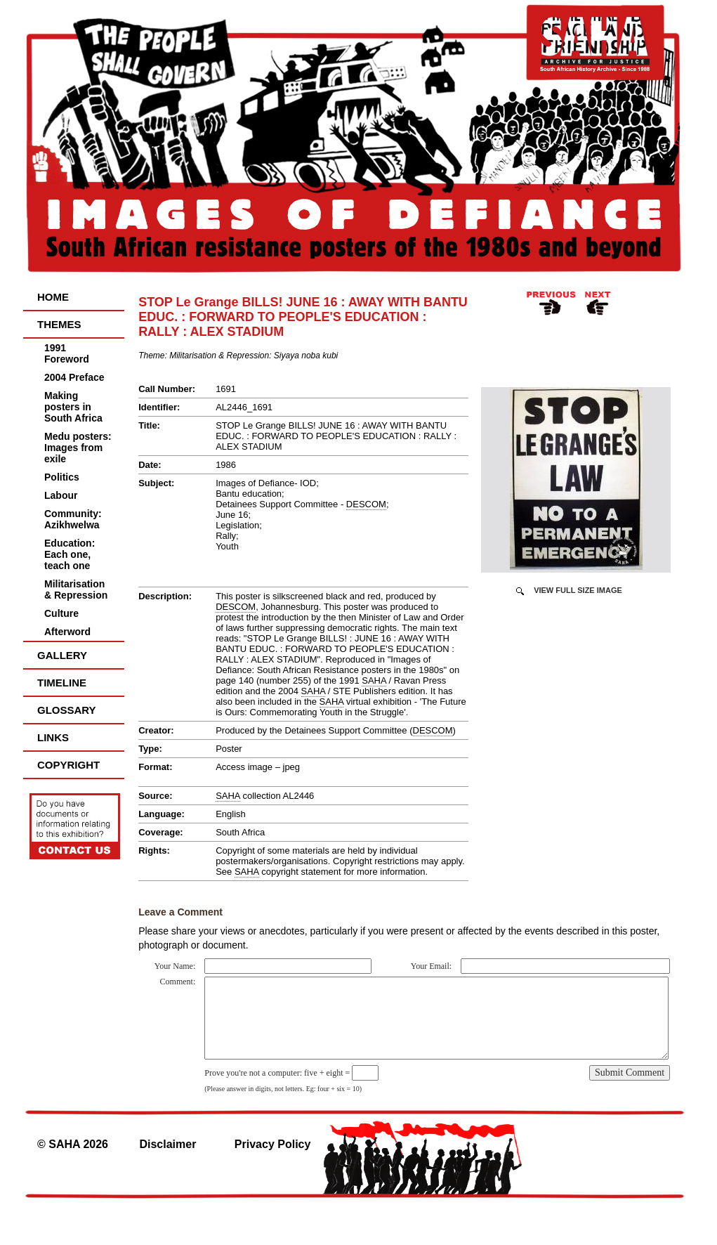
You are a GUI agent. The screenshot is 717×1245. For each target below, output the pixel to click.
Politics (61, 477)
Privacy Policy (273, 1144)
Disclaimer (167, 1144)
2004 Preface (74, 377)
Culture (61, 613)
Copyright (68, 765)
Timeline (61, 683)
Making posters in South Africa (73, 407)
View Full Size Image (578, 590)
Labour (60, 495)
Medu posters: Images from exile (78, 447)
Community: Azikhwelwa (73, 519)
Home (53, 297)
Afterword (67, 631)
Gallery (62, 655)
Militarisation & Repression (75, 589)
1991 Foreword (66, 353)
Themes (59, 324)
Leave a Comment (180, 912)
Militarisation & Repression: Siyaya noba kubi (253, 355)
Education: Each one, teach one (69, 554)
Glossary (66, 710)
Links (53, 737)
